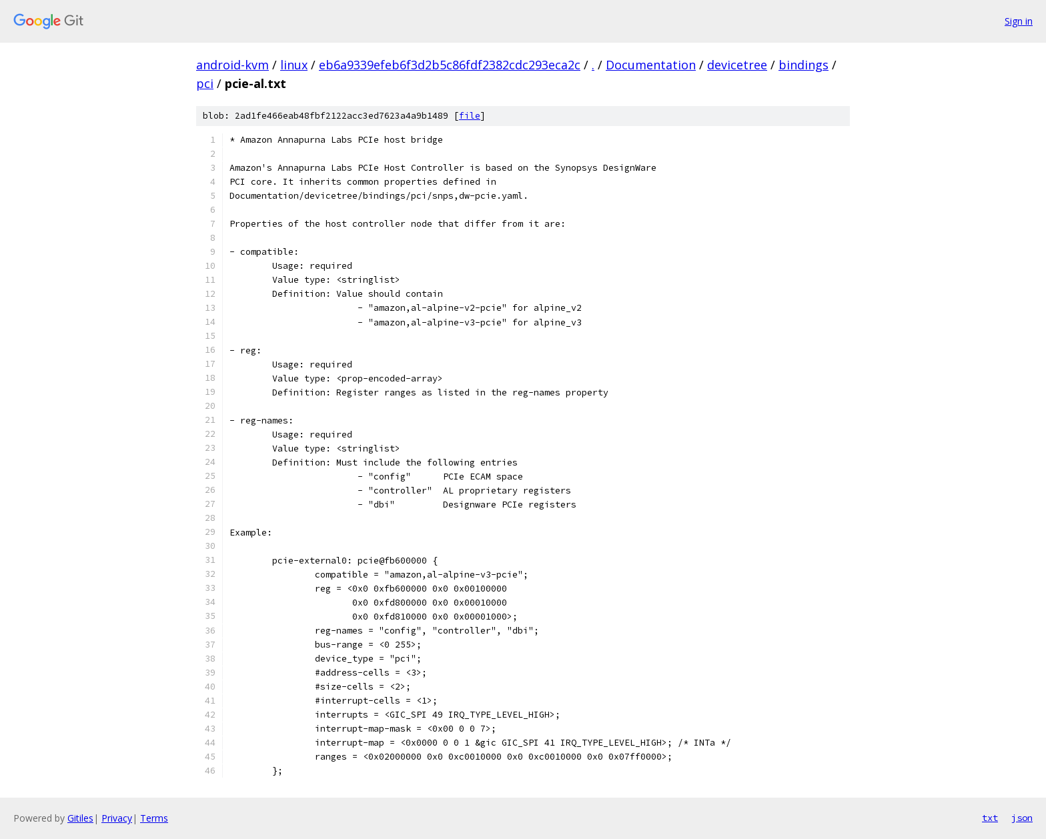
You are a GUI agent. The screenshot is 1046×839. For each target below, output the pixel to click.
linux (294, 65)
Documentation (651, 65)
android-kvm (232, 65)
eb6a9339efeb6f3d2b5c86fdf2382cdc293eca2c (449, 65)
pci (204, 83)
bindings (803, 65)
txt (990, 818)
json (1022, 818)
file (469, 115)
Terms (154, 818)
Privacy (116, 818)
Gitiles (80, 818)
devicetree (737, 65)
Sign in (1019, 21)
